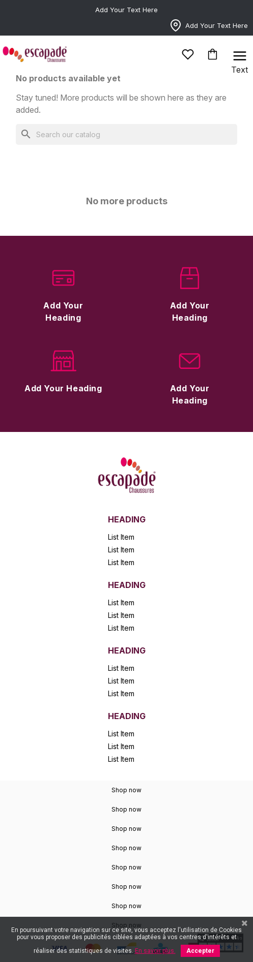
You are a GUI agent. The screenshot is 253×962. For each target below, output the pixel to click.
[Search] (126, 134)
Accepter (200, 950)
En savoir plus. (155, 950)
